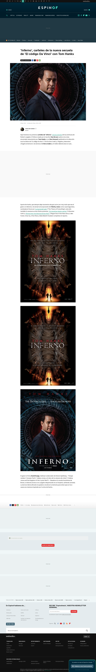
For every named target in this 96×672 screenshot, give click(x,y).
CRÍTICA (12, 15)
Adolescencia (50, 40)
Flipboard (84, 15)
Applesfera (8, 647)
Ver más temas (10, 624)
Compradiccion (71, 647)
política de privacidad (66, 614)
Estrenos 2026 (39, 600)
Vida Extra (21, 645)
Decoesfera (70, 645)
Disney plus (9, 612)
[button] (31, 128)
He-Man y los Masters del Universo (25, 619)
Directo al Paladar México (47, 662)
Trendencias (70, 643)
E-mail (40, 60)
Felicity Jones (68, 505)
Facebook (81, 15)
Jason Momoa (67, 40)
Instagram (79, 15)
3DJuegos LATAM (22, 661)
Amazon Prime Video (11, 615)
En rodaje (28, 505)
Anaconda (30, 40)
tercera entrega (57, 135)
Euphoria (37, 615)
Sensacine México (34, 661)
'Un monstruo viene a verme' (58, 211)
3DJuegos (21, 643)
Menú (10, 10)
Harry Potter (80, 40)
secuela (54, 505)
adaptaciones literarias (37, 505)
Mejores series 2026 (19, 600)
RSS (67, 623)
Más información (48, 670)
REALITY (26, 15)
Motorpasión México (60, 661)
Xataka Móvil (9, 645)
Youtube (86, 15)
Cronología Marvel (78, 600)
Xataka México (9, 661)
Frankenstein (36, 40)
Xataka (7, 643)
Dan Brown (47, 505)
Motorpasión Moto (59, 645)
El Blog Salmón (83, 643)
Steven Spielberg (59, 40)
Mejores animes (69, 600)
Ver (49, 545)
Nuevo (86, 10)
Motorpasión (58, 643)
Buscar (87, 630)
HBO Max (8, 618)
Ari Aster (74, 40)
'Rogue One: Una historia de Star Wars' (38, 213)
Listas (36, 612)
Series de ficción (24, 610)
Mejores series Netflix (59, 600)
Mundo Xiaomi (9, 652)
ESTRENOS (19, 15)
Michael (18, 40)
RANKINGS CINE (39, 15)
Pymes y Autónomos (84, 645)
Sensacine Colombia (35, 663)
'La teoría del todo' (41, 209)
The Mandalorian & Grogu (39, 619)
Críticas (37, 610)
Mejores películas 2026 (30, 600)
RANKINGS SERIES (50, 15)
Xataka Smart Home (10, 650)
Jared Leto (44, 40)
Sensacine (33, 643)
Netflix (22, 612)
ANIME (31, 15)
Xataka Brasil (9, 663)
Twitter (89, 15)
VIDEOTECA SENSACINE (63, 15)
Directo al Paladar (47, 643)
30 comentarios (26, 60)
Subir (85, 636)
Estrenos (8, 610)
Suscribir (73, 611)
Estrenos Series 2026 (49, 600)
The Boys (24, 40)
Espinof (48, 8)
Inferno (60, 505)
